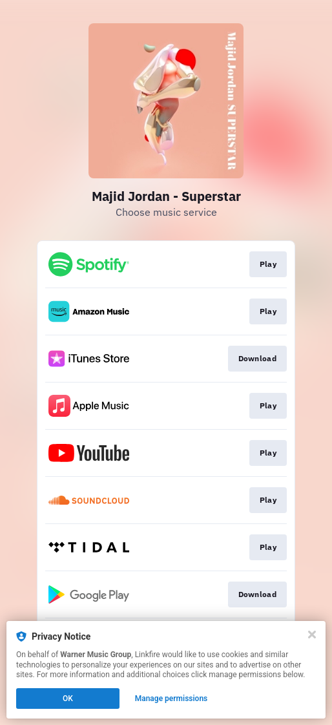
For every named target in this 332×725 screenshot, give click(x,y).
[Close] (312, 634)
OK (68, 698)
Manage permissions (171, 698)
